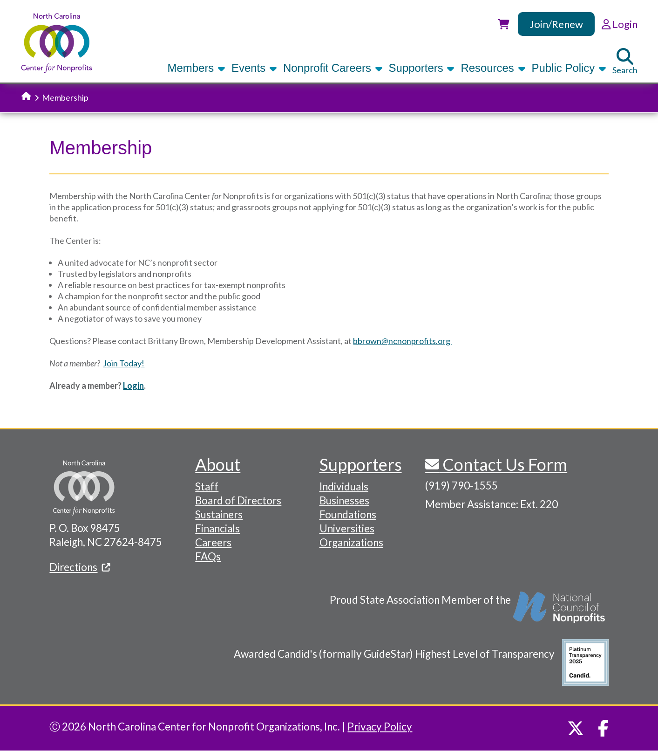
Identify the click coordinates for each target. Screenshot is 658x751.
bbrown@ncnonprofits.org (402, 341)
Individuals (343, 486)
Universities (346, 528)
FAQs (208, 556)
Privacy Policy (379, 726)
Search (625, 61)
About (217, 464)
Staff (206, 486)
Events (254, 68)
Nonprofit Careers (333, 68)
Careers (213, 542)
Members (196, 68)
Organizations (351, 542)
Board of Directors (238, 500)
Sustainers (219, 514)
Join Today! (123, 363)
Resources (493, 68)
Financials (217, 528)
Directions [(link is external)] (79, 567)
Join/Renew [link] (556, 24)
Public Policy (569, 68)
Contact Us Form (503, 464)
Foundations (347, 514)
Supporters (422, 68)
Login (133, 385)
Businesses (344, 500)
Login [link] (620, 24)
